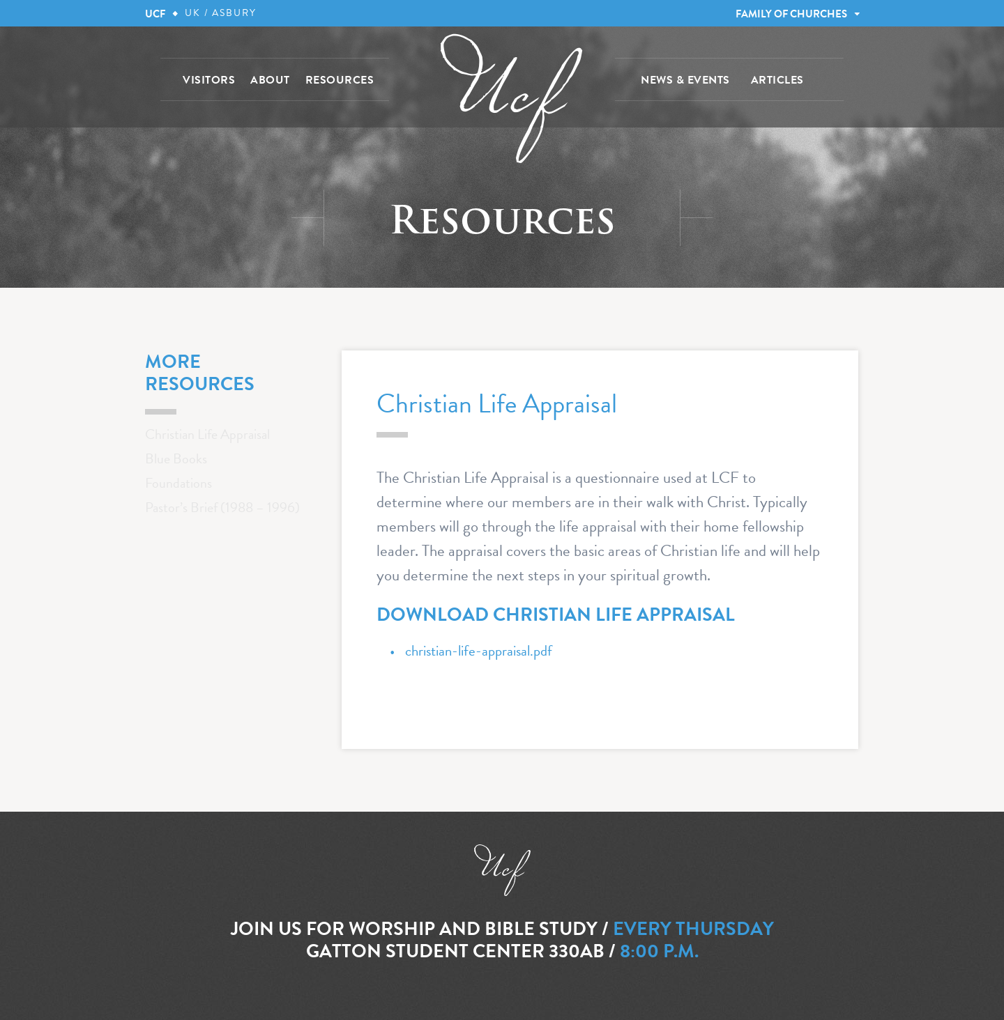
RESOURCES (339, 80)
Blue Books (176, 458)
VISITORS (209, 80)
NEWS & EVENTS (685, 80)
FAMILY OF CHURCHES (791, 14)
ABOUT (270, 80)
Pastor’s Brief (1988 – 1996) (222, 507)
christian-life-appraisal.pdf (478, 651)
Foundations (178, 482)
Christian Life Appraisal (207, 434)
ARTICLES (777, 80)
